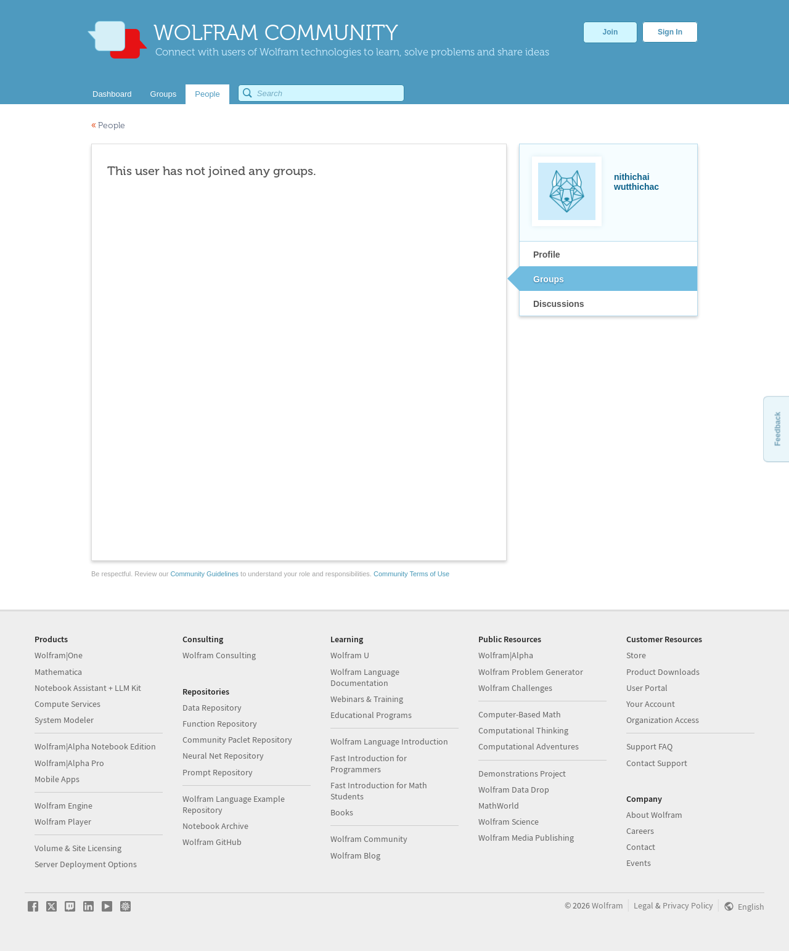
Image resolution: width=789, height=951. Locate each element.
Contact (640, 846)
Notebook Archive (215, 825)
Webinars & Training (366, 698)
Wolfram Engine (63, 805)
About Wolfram (654, 814)
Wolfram (607, 905)
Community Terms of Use (411, 574)
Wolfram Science (508, 821)
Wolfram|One (59, 655)
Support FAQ (649, 746)
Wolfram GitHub (212, 841)
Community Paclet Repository (237, 739)
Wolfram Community (368, 838)
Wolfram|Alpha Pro (69, 763)
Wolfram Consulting (219, 655)
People (108, 125)
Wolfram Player (63, 821)
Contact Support (656, 763)
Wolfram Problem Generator (530, 671)
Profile (546, 254)
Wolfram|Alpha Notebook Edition (95, 746)
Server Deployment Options (86, 864)
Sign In (670, 32)
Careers (640, 830)
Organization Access (662, 719)
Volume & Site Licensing (78, 848)
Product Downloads (663, 671)
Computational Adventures (528, 746)
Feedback (777, 429)
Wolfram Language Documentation (364, 677)
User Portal (647, 687)
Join (610, 32)
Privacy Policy (688, 905)
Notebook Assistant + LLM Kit (88, 687)
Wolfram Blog (355, 855)
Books (341, 812)
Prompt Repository (217, 772)
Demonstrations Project (522, 773)
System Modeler (64, 719)
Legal (643, 905)
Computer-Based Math (519, 714)
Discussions (558, 304)
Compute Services (67, 703)
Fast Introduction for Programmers (368, 764)
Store (636, 655)
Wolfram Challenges (515, 687)
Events (638, 862)
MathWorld (498, 805)
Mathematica (58, 671)
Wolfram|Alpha (505, 655)
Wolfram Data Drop (513, 789)
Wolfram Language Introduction (389, 741)
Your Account (650, 703)
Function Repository (219, 723)
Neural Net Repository (223, 755)
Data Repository (212, 707)
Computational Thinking (523, 730)
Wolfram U (349, 655)
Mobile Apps (57, 779)
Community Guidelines (204, 574)
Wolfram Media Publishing (526, 837)
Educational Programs (371, 714)
